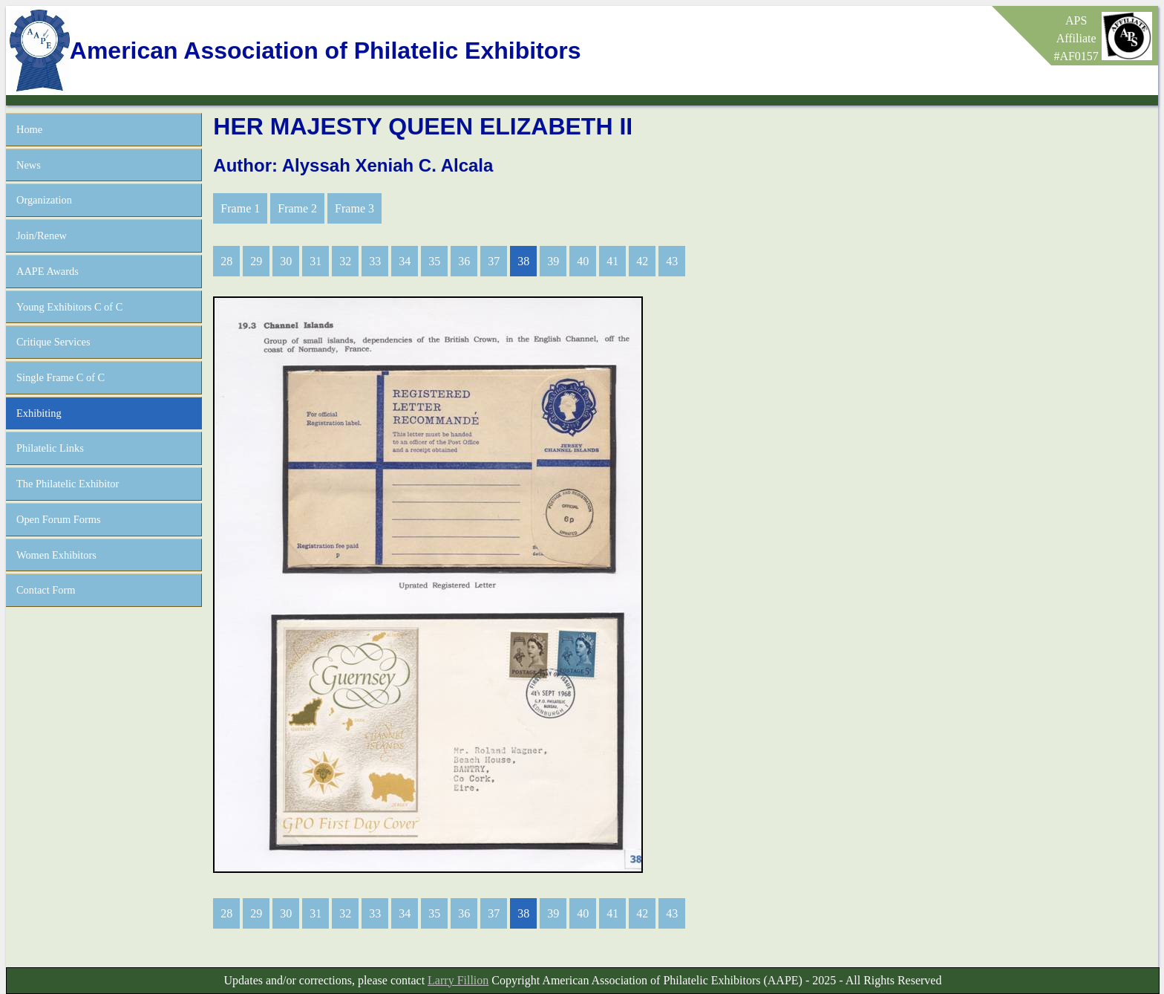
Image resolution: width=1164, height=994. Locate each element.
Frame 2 (297, 208)
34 (405, 261)
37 (494, 261)
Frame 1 (240, 208)
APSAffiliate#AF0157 (1075, 38)
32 (345, 261)
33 (375, 261)
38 (523, 261)
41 (612, 261)
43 (672, 261)
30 (286, 261)
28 (226, 261)
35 (434, 261)
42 (642, 261)
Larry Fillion (458, 980)
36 (464, 261)
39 (553, 261)
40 (583, 261)
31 (315, 261)
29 (256, 261)
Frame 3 (354, 208)
